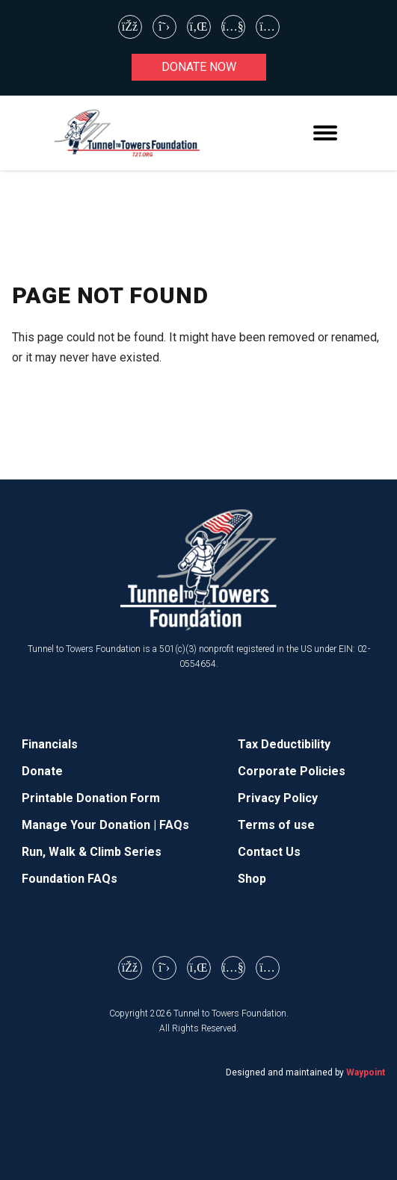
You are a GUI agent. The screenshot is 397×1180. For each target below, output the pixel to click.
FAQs (174, 825)
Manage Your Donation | (90, 825)
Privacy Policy (278, 798)
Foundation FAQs (69, 879)
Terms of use (276, 825)
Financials (50, 744)
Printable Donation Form (91, 798)
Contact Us (269, 852)
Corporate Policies (291, 771)
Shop (252, 879)
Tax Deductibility (284, 744)
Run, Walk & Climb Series (91, 852)
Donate (42, 771)
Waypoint (365, 1072)
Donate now (198, 67)
